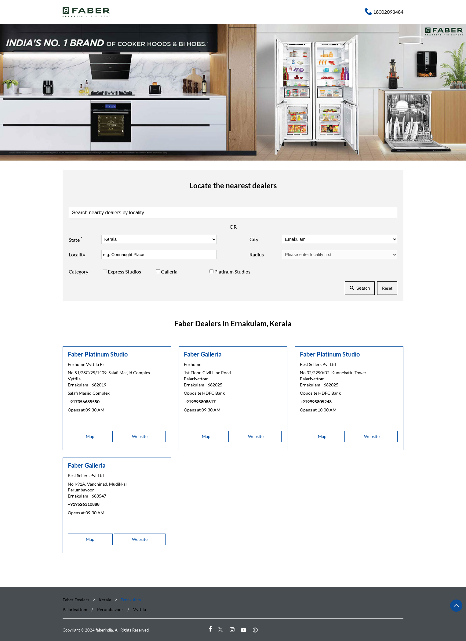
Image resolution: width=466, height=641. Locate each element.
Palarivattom (75, 609)
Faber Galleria (202, 353)
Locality (77, 254)
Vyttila (139, 609)
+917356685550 (84, 401)
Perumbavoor (110, 609)
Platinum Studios (232, 271)
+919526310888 (84, 504)
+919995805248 (316, 401)
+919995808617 (200, 401)
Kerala (105, 599)
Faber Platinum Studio (98, 353)
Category (78, 271)
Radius (256, 254)
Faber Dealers (76, 599)
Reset (387, 288)
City (253, 239)
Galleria (169, 271)
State (75, 239)
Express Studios (124, 271)
